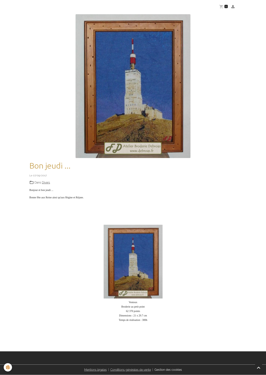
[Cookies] (8, 367)
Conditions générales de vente (130, 369)
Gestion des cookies (168, 369)
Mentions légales (95, 369)
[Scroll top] (258, 367)
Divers (46, 182)
